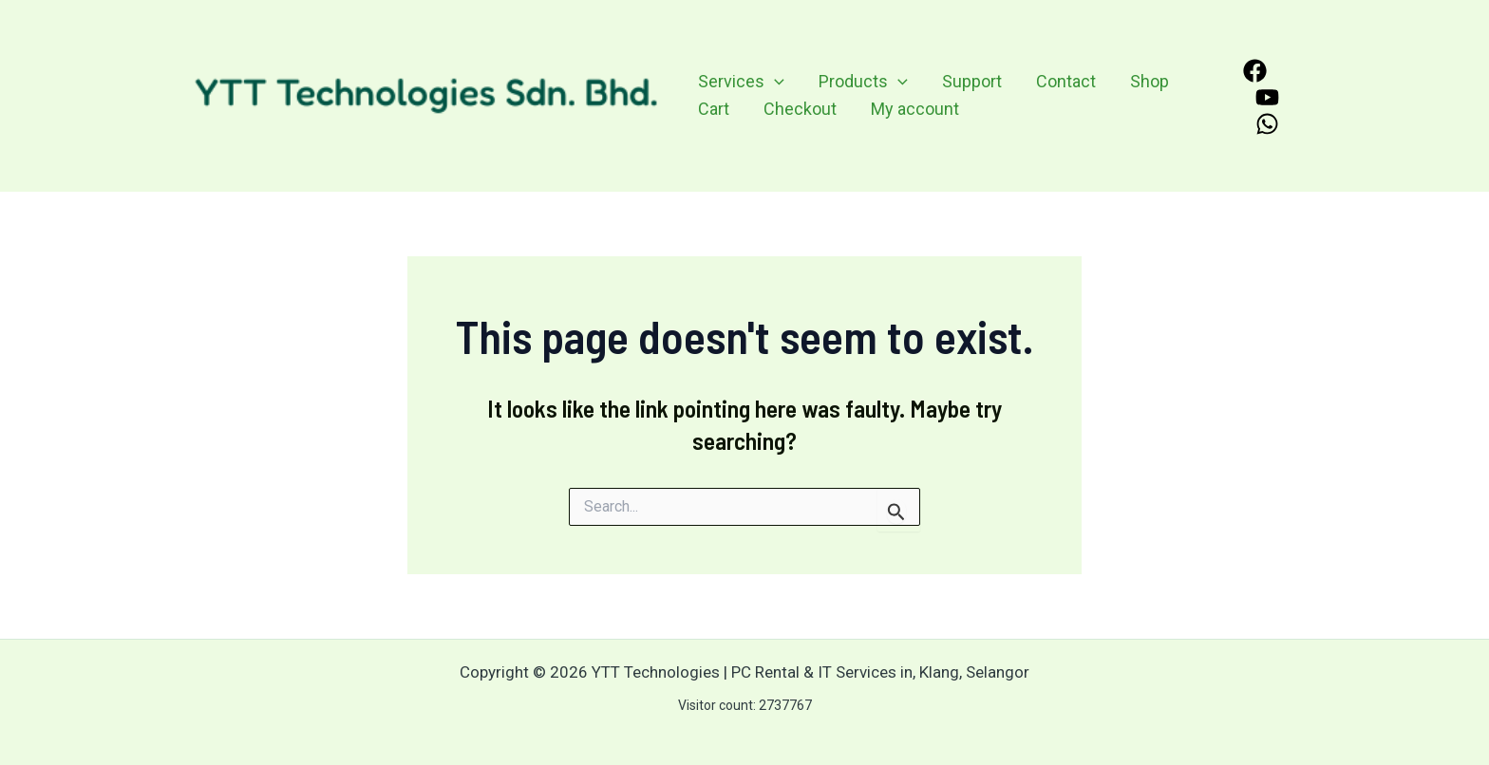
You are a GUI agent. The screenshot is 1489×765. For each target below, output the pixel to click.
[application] (774, 82)
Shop (1149, 81)
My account (915, 109)
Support (972, 81)
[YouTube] (1267, 97)
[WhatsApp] (1267, 124)
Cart (713, 109)
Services (741, 82)
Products (863, 82)
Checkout (800, 109)
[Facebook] (1255, 71)
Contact (1066, 81)
